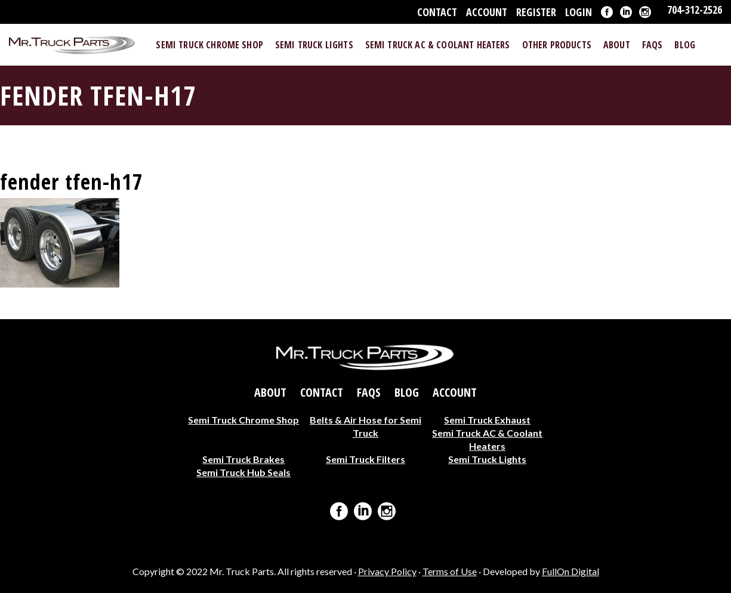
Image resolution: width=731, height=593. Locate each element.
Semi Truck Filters (365, 459)
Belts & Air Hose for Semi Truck (365, 426)
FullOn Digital (570, 571)
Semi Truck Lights (487, 459)
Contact (437, 12)
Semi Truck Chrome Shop (243, 419)
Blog (406, 392)
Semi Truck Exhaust (487, 419)
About (270, 392)
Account (486, 12)
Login (578, 12)
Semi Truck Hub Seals (243, 472)
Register (536, 12)
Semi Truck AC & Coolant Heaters (487, 439)
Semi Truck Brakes (243, 459)
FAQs (369, 392)
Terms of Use (449, 571)
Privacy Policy (387, 571)
